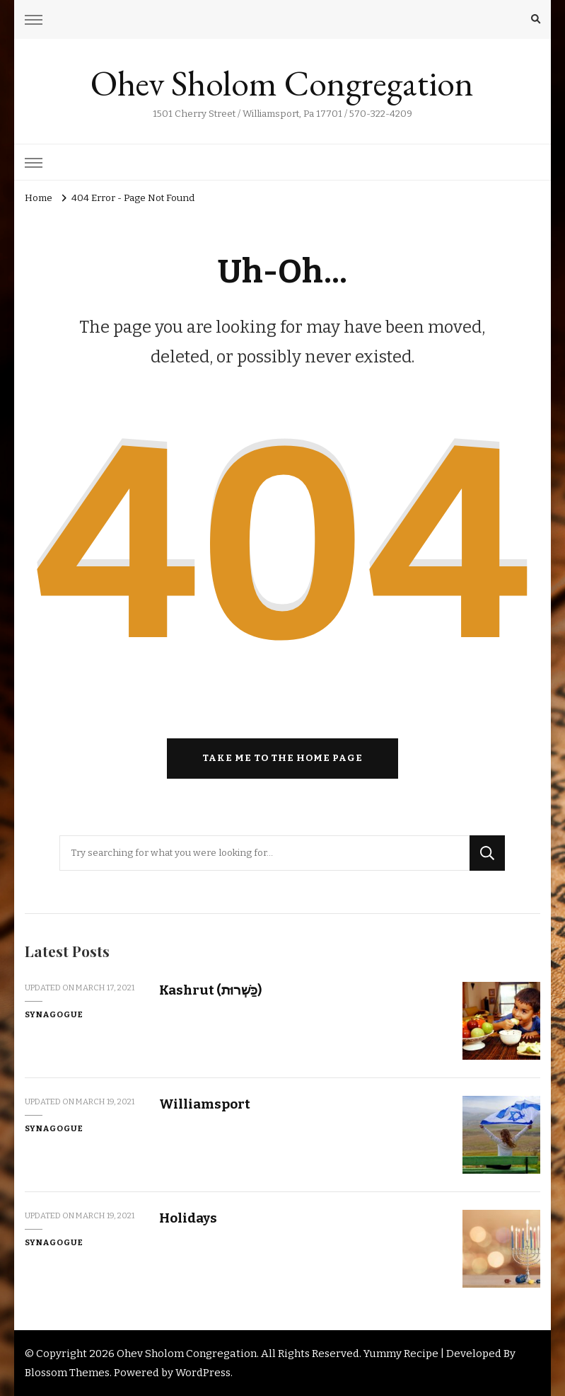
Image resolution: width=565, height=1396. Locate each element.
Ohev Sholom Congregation (282, 83)
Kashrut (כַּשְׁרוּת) (210, 990)
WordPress (203, 1372)
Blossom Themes (67, 1372)
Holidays (188, 1218)
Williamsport (204, 1104)
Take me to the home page (282, 758)
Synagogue (54, 1014)
